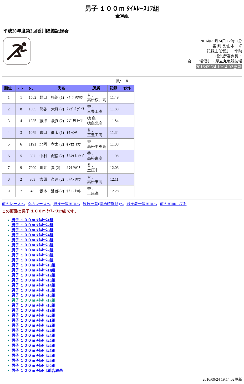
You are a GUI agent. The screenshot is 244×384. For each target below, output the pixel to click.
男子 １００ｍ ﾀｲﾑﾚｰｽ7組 (32, 250)
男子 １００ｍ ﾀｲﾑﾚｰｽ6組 (32, 245)
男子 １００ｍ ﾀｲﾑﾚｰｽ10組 (33, 265)
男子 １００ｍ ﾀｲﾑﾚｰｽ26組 (33, 345)
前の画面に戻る (173, 204)
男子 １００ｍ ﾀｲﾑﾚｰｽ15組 (33, 290)
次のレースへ (39, 204)
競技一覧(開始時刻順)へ (103, 204)
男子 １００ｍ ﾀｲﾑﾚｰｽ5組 (32, 240)
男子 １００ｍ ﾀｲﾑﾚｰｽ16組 (33, 295)
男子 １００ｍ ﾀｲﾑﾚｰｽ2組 (32, 225)
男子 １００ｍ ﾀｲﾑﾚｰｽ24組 (33, 335)
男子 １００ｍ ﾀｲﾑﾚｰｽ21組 (33, 320)
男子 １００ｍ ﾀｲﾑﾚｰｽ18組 (33, 305)
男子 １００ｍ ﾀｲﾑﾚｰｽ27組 (33, 350)
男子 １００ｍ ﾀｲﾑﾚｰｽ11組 (33, 270)
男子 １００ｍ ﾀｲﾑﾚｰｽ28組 (33, 355)
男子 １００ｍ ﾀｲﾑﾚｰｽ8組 (32, 255)
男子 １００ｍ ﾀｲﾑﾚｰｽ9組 (32, 260)
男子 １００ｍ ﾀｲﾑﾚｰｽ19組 (33, 310)
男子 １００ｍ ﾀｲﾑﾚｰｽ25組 (33, 340)
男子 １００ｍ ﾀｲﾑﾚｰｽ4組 (32, 235)
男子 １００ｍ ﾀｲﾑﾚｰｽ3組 (32, 230)
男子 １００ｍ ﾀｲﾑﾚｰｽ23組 (33, 330)
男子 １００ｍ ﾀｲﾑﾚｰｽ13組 (33, 280)
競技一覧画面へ (66, 204)
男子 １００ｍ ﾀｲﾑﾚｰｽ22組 (33, 325)
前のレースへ (13, 204)
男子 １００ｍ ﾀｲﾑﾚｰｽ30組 (33, 365)
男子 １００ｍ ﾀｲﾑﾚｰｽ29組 (33, 360)
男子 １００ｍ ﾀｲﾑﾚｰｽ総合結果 (37, 370)
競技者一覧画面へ (142, 204)
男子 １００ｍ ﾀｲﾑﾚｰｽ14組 (33, 285)
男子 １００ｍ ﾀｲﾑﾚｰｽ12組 (33, 275)
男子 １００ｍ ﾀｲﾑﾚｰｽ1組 (32, 220)
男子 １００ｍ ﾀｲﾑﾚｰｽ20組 (33, 315)
